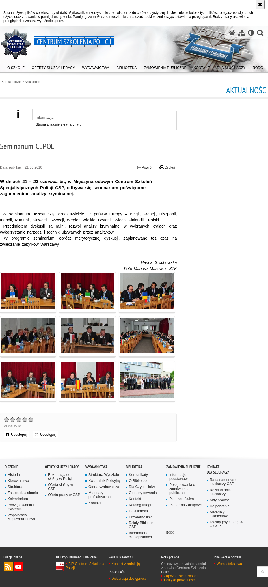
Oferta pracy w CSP (64, 495)
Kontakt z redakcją (125, 564)
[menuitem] (16, 66)
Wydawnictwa (96, 467)
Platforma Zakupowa (186, 505)
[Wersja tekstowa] (251, 32)
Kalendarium (18, 499)
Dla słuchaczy (218, 472)
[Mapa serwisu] (241, 32)
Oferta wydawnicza (103, 487)
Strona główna (11, 81)
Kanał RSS (8, 566)
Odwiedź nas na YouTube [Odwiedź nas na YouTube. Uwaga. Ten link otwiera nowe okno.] (18, 566)
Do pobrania (220, 506)
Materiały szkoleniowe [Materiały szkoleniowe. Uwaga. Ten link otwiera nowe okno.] (220, 514)
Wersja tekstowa (229, 564)
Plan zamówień (181, 499)
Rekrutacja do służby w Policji (60, 477)
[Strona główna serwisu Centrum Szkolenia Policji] (232, 32)
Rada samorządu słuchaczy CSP (223, 482)
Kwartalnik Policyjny (104, 481)
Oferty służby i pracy (62, 467)
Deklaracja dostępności (129, 579)
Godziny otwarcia (143, 493)
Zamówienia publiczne (183, 467)
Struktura (15, 487)
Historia (14, 475)
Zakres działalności (23, 493)
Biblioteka (134, 467)
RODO (170, 532)
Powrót (144, 167)
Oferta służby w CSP (60, 487)
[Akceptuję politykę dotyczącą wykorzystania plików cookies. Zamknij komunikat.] (260, 4)
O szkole (11, 467)
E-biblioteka (138, 511)
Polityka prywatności (180, 580)
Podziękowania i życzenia (21, 507)
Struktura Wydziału (103, 475)
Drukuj (167, 167)
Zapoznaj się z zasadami (183, 576)
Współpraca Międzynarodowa (21, 517)
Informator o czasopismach (140, 535)
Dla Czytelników (142, 487)
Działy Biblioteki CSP (141, 525)
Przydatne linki (140, 517)
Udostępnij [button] (16, 435)
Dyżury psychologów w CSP (226, 524)
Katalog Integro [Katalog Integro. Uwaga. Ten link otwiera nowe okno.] (141, 505)
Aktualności (33, 81)
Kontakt (94, 503)
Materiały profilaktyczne (99, 495)
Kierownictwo (18, 481)
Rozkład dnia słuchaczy (220, 492)
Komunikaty (138, 475)
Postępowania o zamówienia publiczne (182, 489)
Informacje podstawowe (179, 477)
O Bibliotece (138, 481)
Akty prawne (220, 500)
